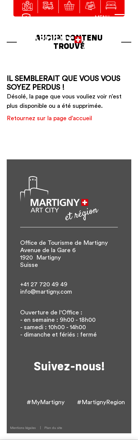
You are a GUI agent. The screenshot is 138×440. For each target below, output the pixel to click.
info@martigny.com (46, 292)
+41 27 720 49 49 (43, 284)
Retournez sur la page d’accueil (49, 118)
